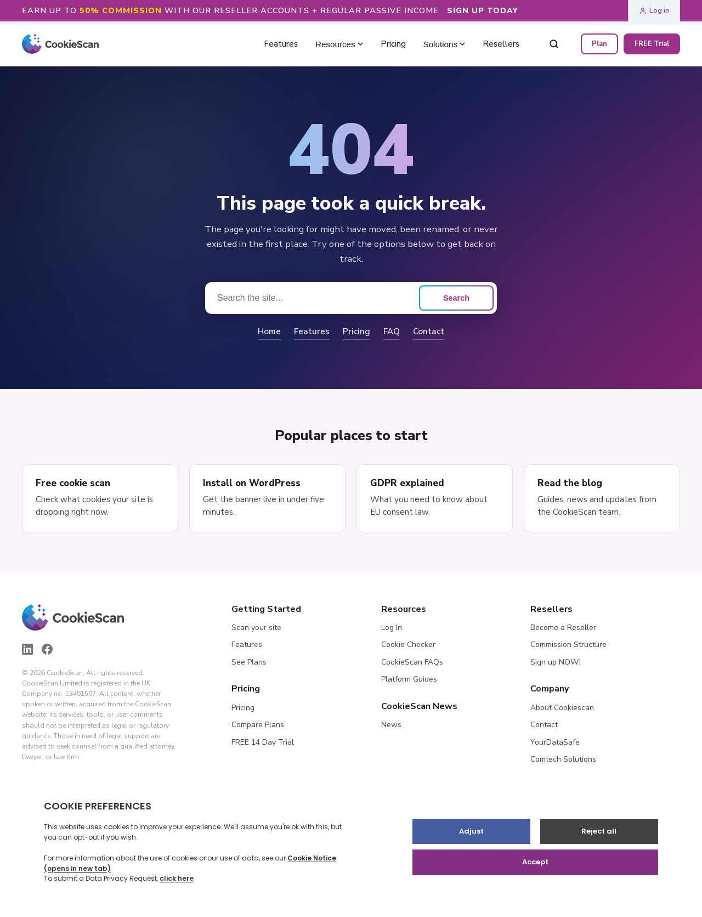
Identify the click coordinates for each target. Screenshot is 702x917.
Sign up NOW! (555, 662)
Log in (654, 10)
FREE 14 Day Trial (262, 742)
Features (312, 331)
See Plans (249, 662)
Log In (391, 627)
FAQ (391, 331)
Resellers (501, 43)
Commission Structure (568, 644)
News (391, 724)
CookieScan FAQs (412, 662)
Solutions (444, 44)
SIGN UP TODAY (482, 10)
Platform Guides (409, 679)
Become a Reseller (563, 627)
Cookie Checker (408, 644)
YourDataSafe (555, 742)
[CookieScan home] (60, 44)
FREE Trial (652, 44)
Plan (599, 44)
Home (269, 331)
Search (456, 298)
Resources (339, 44)
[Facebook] (47, 649)
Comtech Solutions (563, 759)
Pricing (356, 331)
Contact (428, 331)
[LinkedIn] (27, 649)
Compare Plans (257, 724)
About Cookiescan (562, 707)
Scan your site (256, 627)
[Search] (554, 43)
